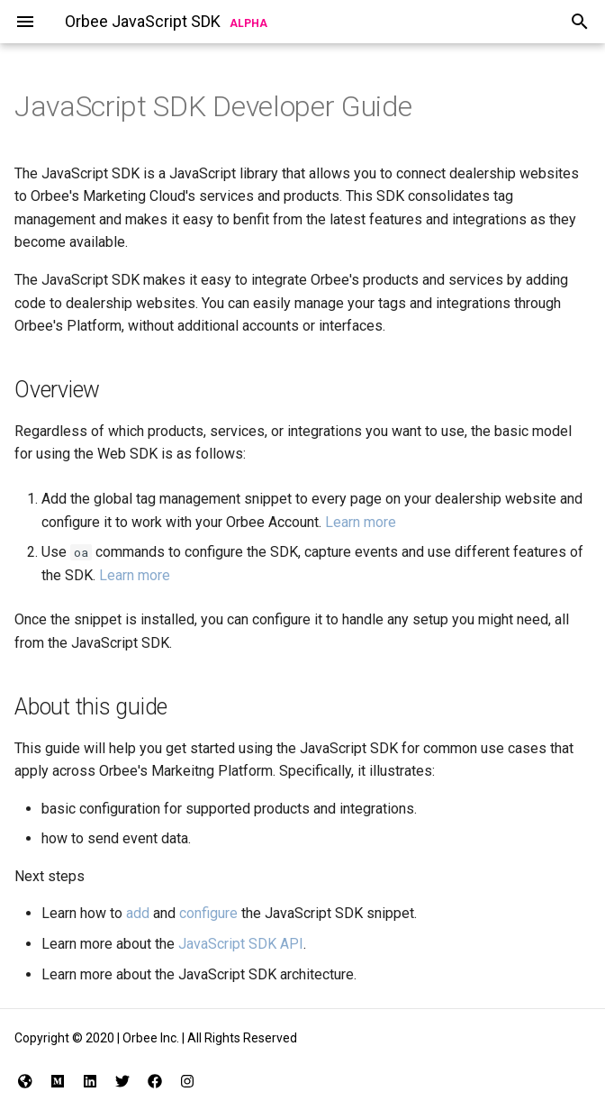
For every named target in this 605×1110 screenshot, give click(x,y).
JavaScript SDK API (240, 943)
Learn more (360, 522)
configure (208, 913)
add (137, 913)
